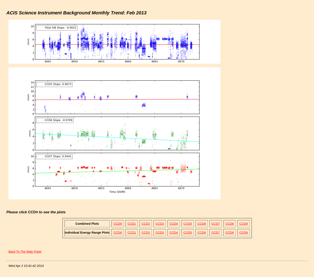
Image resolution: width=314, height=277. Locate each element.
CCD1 (131, 223)
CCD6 (201, 223)
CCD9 (243, 223)
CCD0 (117, 223)
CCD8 (229, 223)
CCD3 (159, 223)
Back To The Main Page (24, 251)
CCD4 (173, 223)
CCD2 (145, 223)
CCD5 (187, 223)
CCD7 (215, 223)
